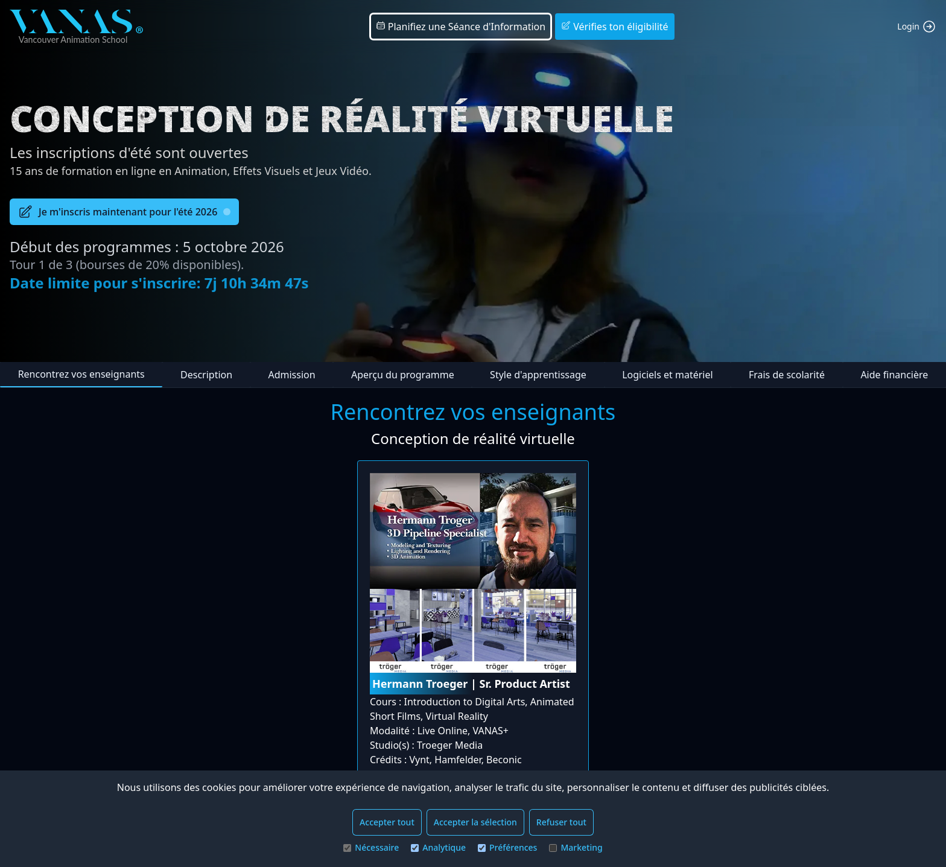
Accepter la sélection (475, 822)
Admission (291, 374)
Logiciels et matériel (667, 374)
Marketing (575, 847)
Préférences (507, 847)
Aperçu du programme (402, 374)
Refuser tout (561, 822)
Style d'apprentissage (538, 374)
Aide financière (894, 374)
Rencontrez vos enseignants (81, 374)
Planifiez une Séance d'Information (461, 26)
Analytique (438, 847)
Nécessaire (371, 847)
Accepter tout (387, 822)
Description (206, 374)
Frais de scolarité (787, 374)
